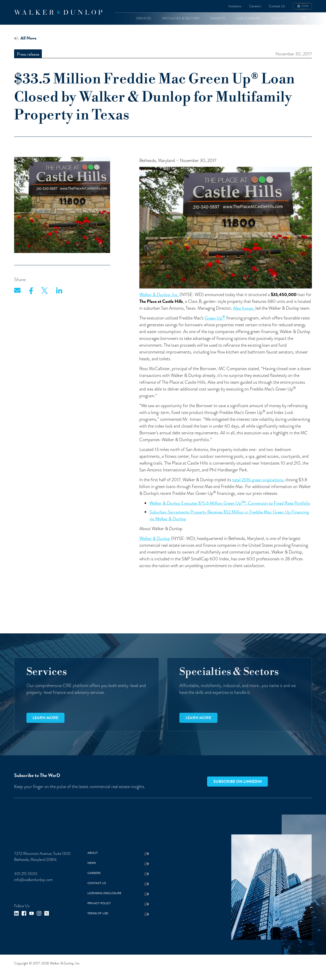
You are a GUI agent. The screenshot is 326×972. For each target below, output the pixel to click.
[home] (58, 12)
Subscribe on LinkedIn (237, 782)
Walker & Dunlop (154, 538)
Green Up (215, 317)
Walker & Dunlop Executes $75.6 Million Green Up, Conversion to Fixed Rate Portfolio (229, 503)
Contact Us (277, 6)
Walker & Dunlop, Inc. (159, 294)
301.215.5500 (25, 874)
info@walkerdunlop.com (33, 880)
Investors (235, 6)
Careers (255, 6)
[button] (144, 18)
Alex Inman (243, 308)
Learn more (45, 718)
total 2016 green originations (257, 479)
